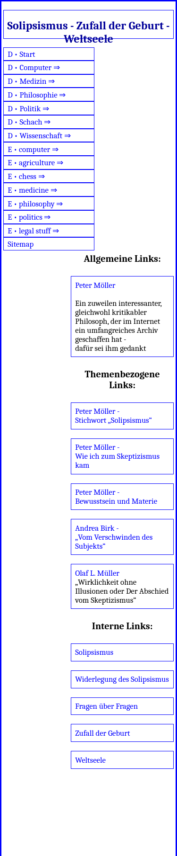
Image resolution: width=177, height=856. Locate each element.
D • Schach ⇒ (29, 121)
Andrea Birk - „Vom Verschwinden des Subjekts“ (113, 537)
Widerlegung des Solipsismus (122, 679)
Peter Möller (95, 285)
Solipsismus (94, 652)
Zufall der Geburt (102, 733)
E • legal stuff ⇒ (33, 230)
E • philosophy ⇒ (35, 203)
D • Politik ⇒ (28, 108)
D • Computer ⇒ (34, 67)
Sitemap (21, 244)
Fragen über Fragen (106, 706)
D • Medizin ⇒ (31, 81)
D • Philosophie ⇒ (37, 94)
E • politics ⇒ (29, 217)
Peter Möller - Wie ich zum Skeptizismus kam (117, 456)
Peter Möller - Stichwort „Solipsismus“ (113, 416)
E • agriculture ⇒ (35, 162)
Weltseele (90, 760)
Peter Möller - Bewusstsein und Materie (116, 497)
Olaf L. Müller (97, 573)
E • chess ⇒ (26, 176)
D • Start (21, 54)
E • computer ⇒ (33, 149)
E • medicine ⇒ (32, 190)
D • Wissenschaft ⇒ (39, 135)
